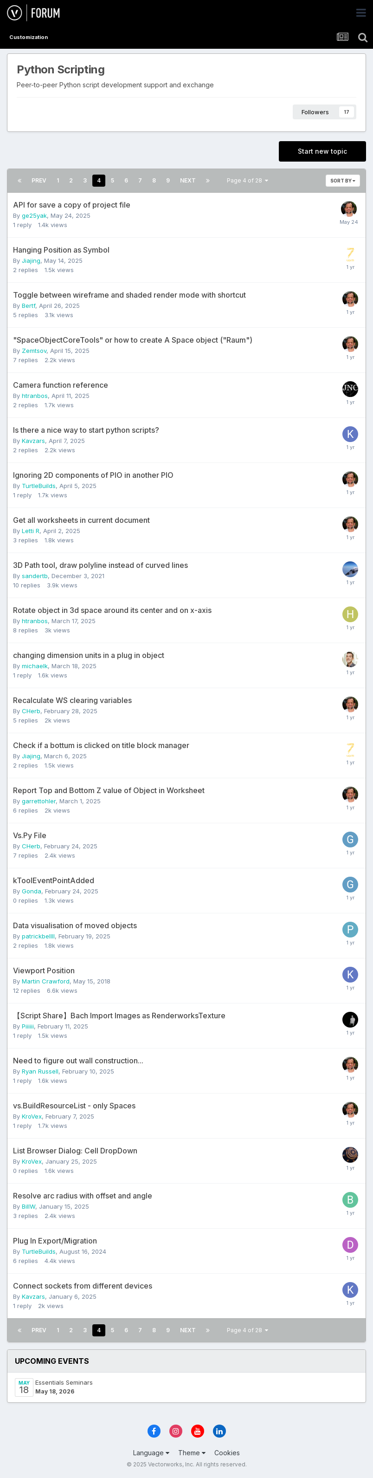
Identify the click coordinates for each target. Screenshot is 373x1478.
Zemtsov (34, 350)
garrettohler (39, 801)
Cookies (227, 1453)
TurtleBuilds (39, 485)
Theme (192, 1453)
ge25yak (34, 215)
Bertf (28, 305)
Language (151, 1453)
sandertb (35, 575)
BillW (28, 1206)
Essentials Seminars (64, 1382)
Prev (39, 180)
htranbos (35, 395)
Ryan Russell (40, 1071)
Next (188, 180)
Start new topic (322, 151)
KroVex (32, 1116)
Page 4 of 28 (247, 180)
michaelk (35, 666)
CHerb (31, 711)
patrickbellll (38, 936)
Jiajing (31, 260)
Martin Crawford (46, 981)
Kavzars (33, 440)
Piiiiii (28, 1026)
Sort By (342, 180)
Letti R (30, 530)
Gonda (31, 891)
